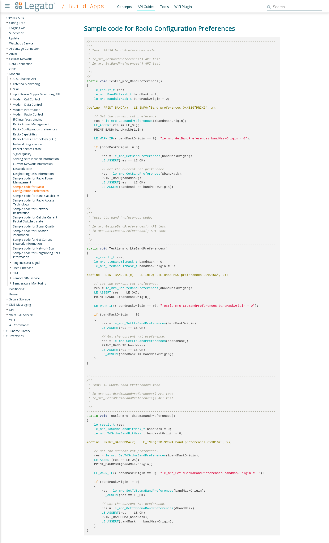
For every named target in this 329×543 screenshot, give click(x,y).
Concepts (124, 6)
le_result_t (104, 90)
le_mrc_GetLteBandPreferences (132, 288)
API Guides (146, 6)
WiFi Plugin (183, 6)
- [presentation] (4, 18)
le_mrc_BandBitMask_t (113, 94)
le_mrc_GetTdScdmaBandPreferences (136, 455)
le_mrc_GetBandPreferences (129, 121)
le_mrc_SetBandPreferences (136, 156)
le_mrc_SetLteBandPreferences (139, 323)
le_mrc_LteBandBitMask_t (116, 262)
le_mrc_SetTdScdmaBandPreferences (143, 491)
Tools (164, 6)
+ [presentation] (7, 23)
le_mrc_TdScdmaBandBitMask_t (119, 429)
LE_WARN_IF (103, 138)
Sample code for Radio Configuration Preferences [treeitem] (31, 189)
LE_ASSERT (102, 125)
